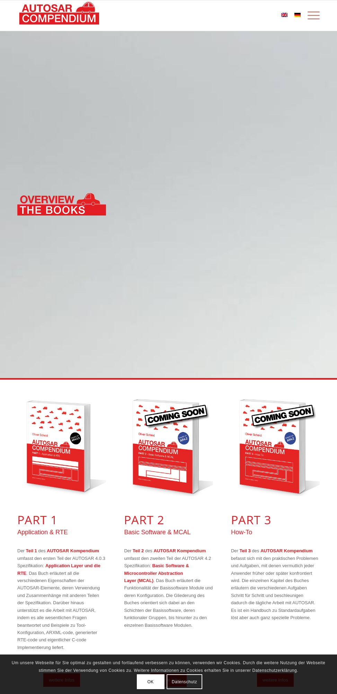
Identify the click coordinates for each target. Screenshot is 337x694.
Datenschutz (184, 681)
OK (150, 681)
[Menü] (312, 15)
